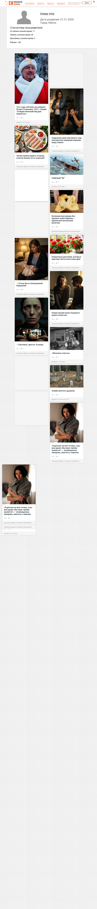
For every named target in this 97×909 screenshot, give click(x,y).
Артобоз (19, 122)
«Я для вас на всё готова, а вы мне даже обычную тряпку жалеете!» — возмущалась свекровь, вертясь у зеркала (66, 449)
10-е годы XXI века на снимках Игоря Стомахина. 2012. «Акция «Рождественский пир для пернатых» (31, 110)
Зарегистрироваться (75, 3)
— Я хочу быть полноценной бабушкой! (29, 284)
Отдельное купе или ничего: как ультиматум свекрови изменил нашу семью (67, 140)
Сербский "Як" (58, 178)
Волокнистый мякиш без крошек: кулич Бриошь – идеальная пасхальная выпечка (63, 219)
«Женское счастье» (61, 353)
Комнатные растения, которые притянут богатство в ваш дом (66, 258)
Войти (87, 3)
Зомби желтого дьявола (63, 391)
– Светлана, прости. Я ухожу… (30, 344)
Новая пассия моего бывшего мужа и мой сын (66, 314)
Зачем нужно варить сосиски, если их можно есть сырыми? (30, 157)
